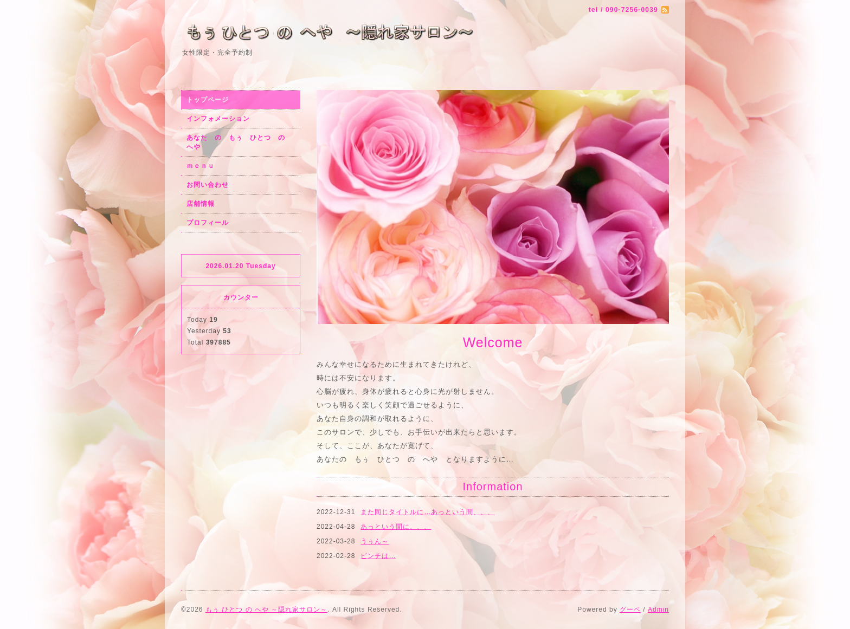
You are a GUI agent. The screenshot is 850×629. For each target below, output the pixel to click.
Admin (658, 609)
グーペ (630, 609)
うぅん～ (374, 541)
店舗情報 (200, 203)
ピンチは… (378, 556)
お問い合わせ (207, 185)
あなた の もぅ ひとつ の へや (239, 142)
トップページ (207, 99)
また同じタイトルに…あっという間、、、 (427, 512)
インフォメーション (218, 118)
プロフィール (207, 222)
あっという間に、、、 (395, 526)
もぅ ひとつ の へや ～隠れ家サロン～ (266, 609)
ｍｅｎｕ (200, 166)
